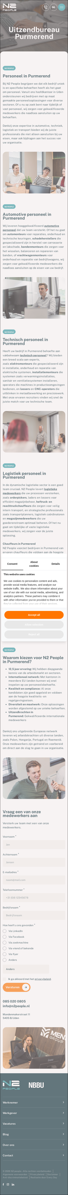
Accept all (34, 614)
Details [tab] (55, 563)
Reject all (34, 634)
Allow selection (34, 624)
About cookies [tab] (34, 564)
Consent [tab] (12, 563)
